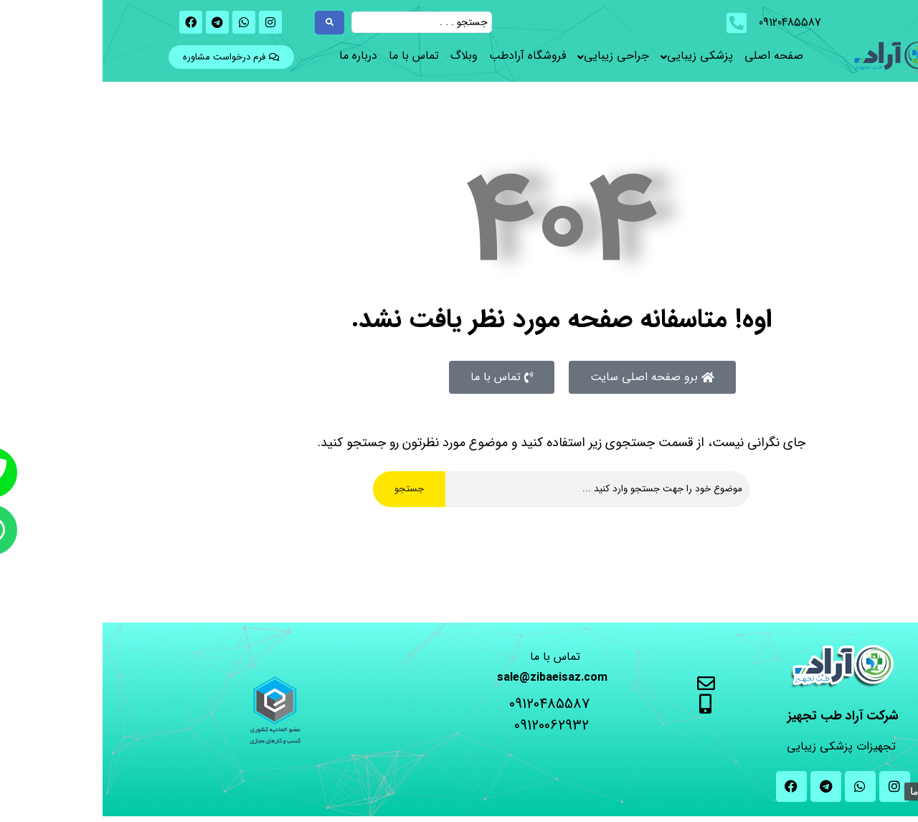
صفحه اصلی (671, 56)
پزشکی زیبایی (597, 56)
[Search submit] (227, 22)
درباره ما (256, 56)
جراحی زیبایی (513, 56)
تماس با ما (311, 56)
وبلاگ (361, 56)
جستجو (306, 488)
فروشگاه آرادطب (425, 56)
